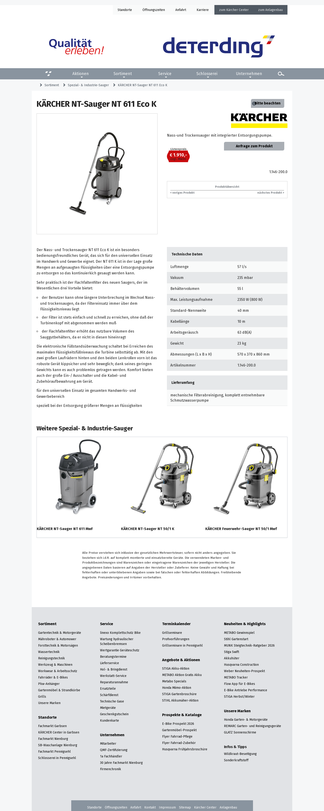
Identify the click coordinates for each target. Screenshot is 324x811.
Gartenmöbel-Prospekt (179, 730)
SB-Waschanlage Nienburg (57, 745)
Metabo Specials (174, 681)
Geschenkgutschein (114, 714)
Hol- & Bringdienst (113, 669)
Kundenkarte (109, 720)
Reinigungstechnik (51, 658)
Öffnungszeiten (116, 807)
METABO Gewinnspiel (239, 632)
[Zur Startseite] (219, 46)
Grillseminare (172, 632)
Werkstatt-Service (113, 675)
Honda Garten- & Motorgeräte (246, 719)
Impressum (167, 807)
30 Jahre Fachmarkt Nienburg (121, 762)
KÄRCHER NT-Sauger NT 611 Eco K (142, 85)
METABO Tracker (236, 677)
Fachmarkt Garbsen (52, 726)
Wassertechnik (49, 652)
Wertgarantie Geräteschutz (119, 650)
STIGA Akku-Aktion (175, 668)
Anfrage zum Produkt (254, 146)
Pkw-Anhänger (49, 683)
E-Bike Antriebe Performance (245, 690)
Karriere (203, 10)
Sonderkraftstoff (236, 760)
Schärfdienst (109, 695)
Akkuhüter (231, 658)
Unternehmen (249, 73)
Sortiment (122, 73)
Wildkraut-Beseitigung (240, 753)
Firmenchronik (110, 769)
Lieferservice (109, 663)
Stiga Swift (231, 652)
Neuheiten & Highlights (245, 623)
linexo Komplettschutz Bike (120, 632)
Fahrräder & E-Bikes (53, 677)
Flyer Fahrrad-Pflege (177, 736)
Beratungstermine (113, 656)
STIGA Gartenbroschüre (179, 694)
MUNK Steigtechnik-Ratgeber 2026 (249, 645)
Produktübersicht (227, 187)
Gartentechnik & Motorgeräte (59, 632)
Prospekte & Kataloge (182, 714)
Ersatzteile (108, 688)
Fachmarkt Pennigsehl (54, 751)
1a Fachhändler (111, 756)
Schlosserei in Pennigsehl (57, 758)
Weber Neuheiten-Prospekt (244, 671)
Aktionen (80, 73)
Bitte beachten (268, 103)
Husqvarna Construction (241, 664)
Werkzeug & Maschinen (55, 664)
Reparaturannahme (114, 682)
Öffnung (148, 10)
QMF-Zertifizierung (113, 750)
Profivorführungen (175, 639)
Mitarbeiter (108, 743)
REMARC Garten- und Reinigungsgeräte (252, 726)
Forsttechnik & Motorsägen (58, 645)
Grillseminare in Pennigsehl (182, 645)
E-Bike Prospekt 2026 (178, 723)
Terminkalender (176, 623)
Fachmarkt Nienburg (53, 738)
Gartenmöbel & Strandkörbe (59, 690)
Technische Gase (112, 701)
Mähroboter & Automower (57, 639)
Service (164, 73)
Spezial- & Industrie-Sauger (88, 85)
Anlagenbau (274, 10)
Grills (42, 696)
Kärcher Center (237, 10)
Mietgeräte (108, 707)
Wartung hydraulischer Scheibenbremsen (116, 641)
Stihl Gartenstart (236, 639)
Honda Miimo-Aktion (176, 687)
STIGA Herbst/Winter (239, 696)
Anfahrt (180, 10)
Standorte (125, 10)
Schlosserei (206, 73)
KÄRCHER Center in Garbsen (58, 732)
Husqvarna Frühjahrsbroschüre (184, 749)
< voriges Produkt (182, 193)
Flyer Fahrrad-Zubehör (179, 743)
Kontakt (150, 807)
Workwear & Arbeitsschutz (57, 671)
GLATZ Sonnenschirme (240, 732)
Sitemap (185, 807)
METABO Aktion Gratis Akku (182, 675)
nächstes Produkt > (270, 193)
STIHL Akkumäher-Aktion (180, 700)
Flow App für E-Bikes (239, 683)
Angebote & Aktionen (181, 660)
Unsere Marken (49, 703)
